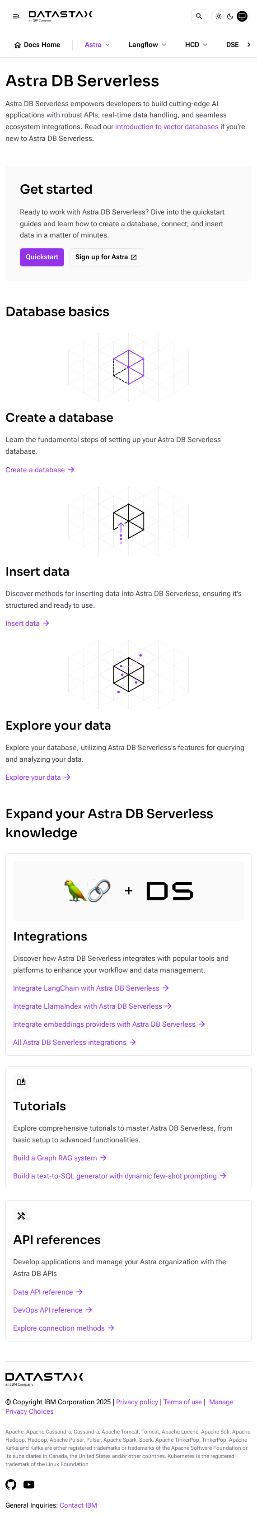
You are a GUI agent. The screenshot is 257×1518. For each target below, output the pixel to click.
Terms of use (183, 1402)
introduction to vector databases (167, 126)
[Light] (218, 16)
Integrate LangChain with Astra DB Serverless (86, 988)
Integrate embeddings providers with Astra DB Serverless (104, 1024)
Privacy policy (137, 1402)
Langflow (148, 45)
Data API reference (43, 1292)
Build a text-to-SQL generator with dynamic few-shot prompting (115, 1176)
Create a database (35, 470)
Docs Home (36, 45)
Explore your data (33, 777)
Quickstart (42, 257)
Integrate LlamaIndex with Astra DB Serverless (87, 1006)
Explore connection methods (59, 1328)
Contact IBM (78, 1505)
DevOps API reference (48, 1310)
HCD (197, 45)
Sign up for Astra (101, 257)
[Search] (199, 16)
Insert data (22, 623)
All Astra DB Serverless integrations (69, 1042)
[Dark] (230, 16)
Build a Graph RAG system (55, 1158)
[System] (242, 16)
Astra (98, 45)
